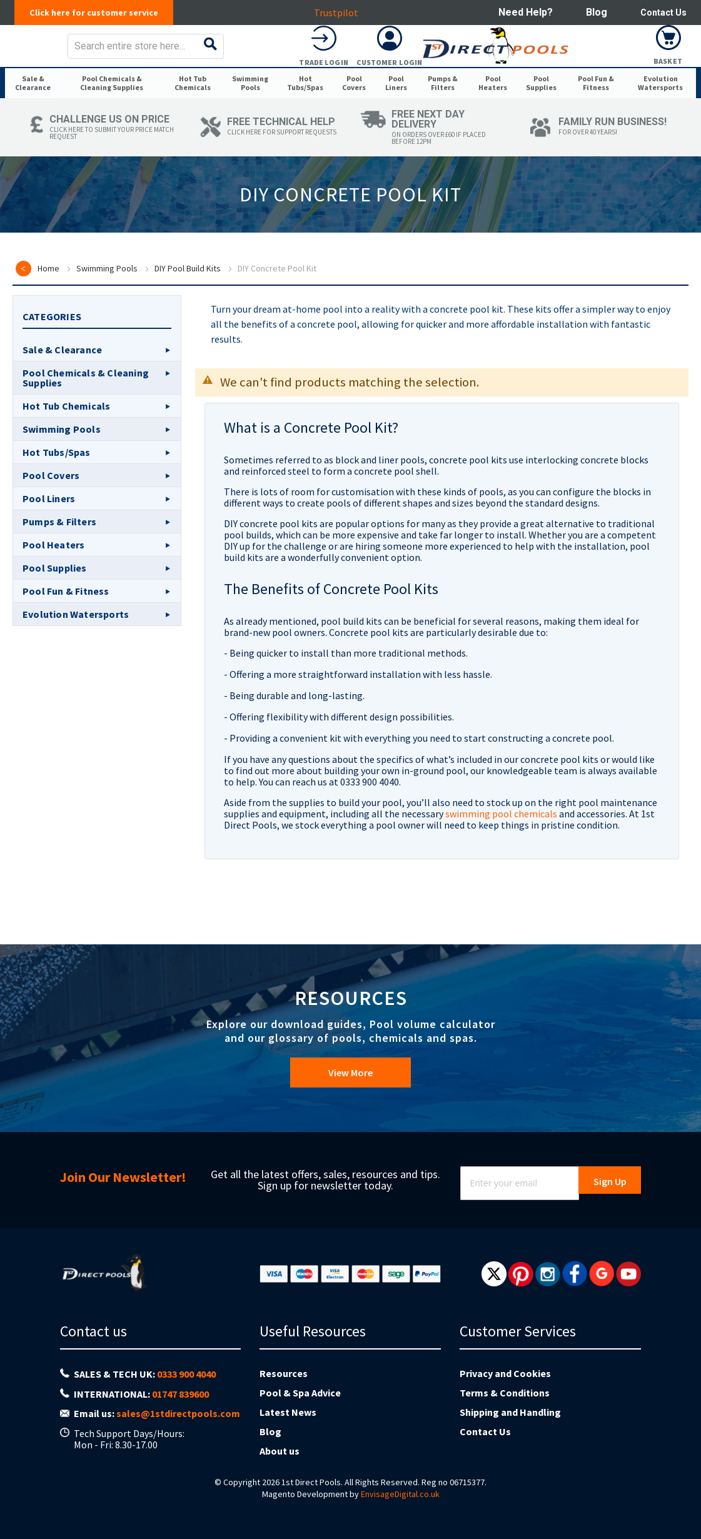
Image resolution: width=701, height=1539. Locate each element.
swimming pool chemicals (501, 870)
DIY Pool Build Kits (187, 324)
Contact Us (660, 12)
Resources (284, 1373)
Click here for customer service (100, 12)
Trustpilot (339, 12)
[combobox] (369, 55)
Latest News (288, 1412)
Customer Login (603, 71)
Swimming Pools (107, 324)
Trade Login (537, 71)
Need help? (519, 12)
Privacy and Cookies (505, 1373)
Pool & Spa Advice (300, 1392)
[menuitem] (36, 120)
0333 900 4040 (186, 1374)
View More (350, 1078)
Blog (590, 12)
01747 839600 (180, 1394)
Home (48, 324)
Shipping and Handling (510, 1412)
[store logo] (104, 54)
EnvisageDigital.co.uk (400, 1494)
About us (280, 1451)
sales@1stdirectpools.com (178, 1413)
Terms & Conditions (505, 1392)
